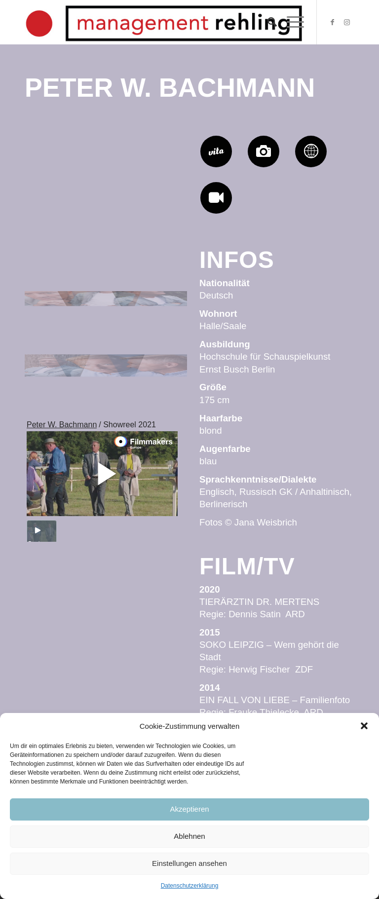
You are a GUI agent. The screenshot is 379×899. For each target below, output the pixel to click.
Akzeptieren (189, 809)
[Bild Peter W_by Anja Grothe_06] (160, 241)
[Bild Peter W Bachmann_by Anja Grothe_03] (52, 171)
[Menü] (290, 22)
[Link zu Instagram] (347, 22)
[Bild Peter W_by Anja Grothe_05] (106, 171)
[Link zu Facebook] (332, 22)
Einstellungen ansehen (189, 863)
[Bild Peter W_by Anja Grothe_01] (160, 171)
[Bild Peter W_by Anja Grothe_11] (106, 241)
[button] (364, 726)
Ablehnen (189, 836)
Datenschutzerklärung (190, 885)
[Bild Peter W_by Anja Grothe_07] (106, 382)
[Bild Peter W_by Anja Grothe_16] (160, 312)
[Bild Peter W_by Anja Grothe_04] (52, 241)
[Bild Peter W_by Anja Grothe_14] (52, 312)
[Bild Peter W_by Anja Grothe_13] (52, 382)
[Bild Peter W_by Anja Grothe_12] (160, 382)
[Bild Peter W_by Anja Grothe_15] (106, 312)
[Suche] (267, 22)
